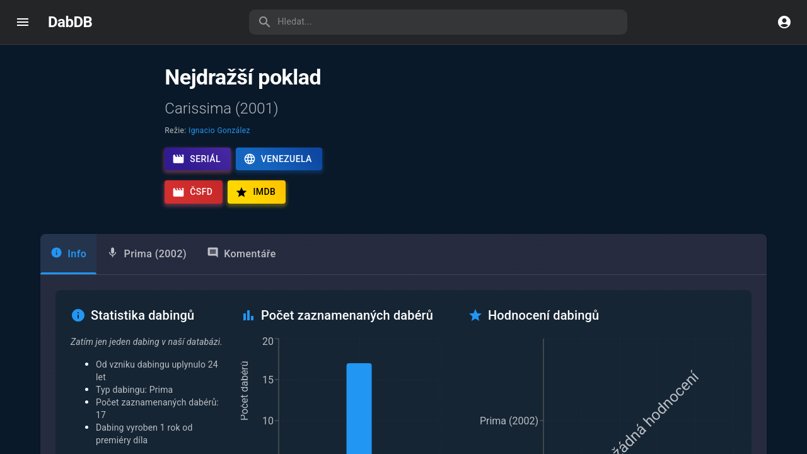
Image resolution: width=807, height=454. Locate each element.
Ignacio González (219, 130)
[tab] (146, 254)
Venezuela (277, 159)
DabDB (70, 22)
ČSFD (192, 192)
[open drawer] (23, 22)
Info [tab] (68, 253)
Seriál (196, 159)
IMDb (255, 192)
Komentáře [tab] (241, 253)
